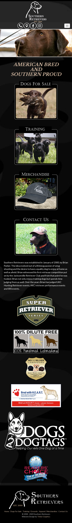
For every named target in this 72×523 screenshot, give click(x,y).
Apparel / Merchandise (48, 511)
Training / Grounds (30, 511)
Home (6, 511)
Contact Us (63, 511)
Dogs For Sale (15, 511)
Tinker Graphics (43, 516)
